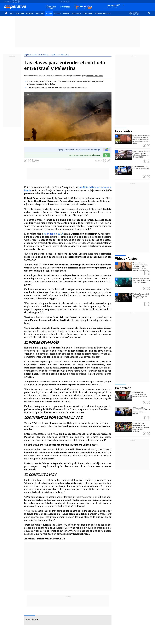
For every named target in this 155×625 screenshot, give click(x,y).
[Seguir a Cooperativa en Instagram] (19, 1)
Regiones (39, 13)
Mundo (49, 13)
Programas (87, 13)
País (11, 13)
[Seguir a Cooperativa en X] (16, 1)
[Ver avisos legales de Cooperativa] (130, 15)
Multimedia (76, 13)
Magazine (20, 13)
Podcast (66, 13)
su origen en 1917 (53, 233)
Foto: (27, 94)
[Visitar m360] (134, 15)
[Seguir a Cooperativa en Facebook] (13, 1)
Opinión (57, 13)
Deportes (29, 13)
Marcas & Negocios (102, 13)
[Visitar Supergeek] (137, 15)
